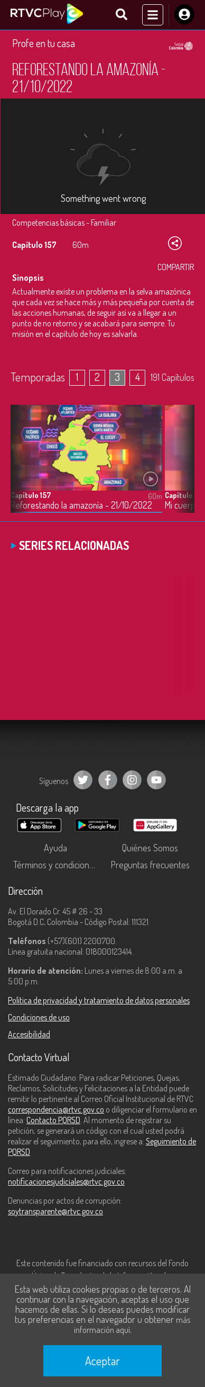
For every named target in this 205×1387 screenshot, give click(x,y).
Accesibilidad (29, 1034)
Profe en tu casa (43, 43)
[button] (181, 467)
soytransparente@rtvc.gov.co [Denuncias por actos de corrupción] (55, 1211)
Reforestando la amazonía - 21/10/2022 (81, 505)
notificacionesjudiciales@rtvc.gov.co (66, 1181)
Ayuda (55, 847)
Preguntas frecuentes (150, 864)
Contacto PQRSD (53, 1120)
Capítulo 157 (31, 495)
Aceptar (102, 1360)
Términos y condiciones (55, 864)
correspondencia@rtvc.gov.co (56, 1109)
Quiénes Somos (150, 847)
